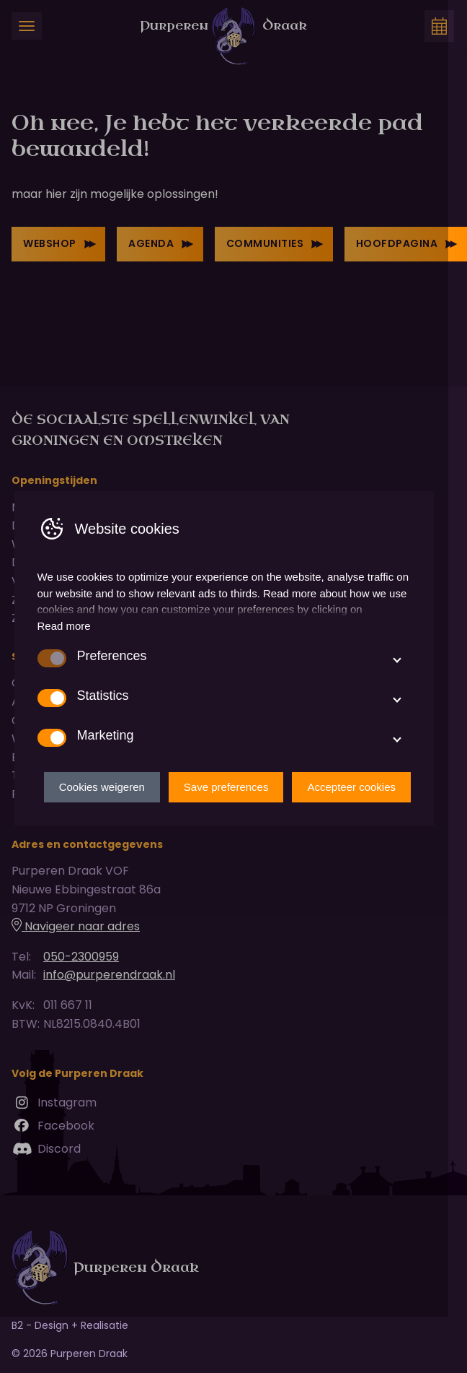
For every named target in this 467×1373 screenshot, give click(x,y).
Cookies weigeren (121, 815)
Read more (64, 654)
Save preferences (245, 815)
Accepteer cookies (370, 815)
